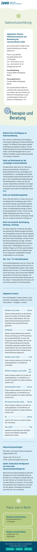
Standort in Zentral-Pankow (16, 532)
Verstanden (10, 549)
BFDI (4, 191)
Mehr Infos (28, 549)
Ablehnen (19, 549)
